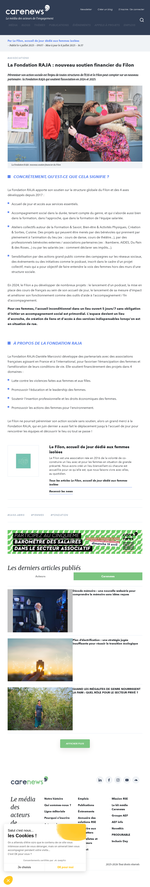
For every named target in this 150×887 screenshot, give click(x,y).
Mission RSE (120, 798)
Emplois (129, 25)
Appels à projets (107, 25)
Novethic (118, 828)
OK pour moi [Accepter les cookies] (65, 867)
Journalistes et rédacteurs (87, 840)
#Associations (18, 58)
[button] (8, 880)
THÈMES (39, 25)
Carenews (108, 576)
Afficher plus (75, 743)
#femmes (37, 515)
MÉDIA (13, 25)
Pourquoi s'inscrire (57, 817)
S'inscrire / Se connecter (131, 9)
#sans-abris (16, 515)
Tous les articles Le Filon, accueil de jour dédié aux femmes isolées (88, 482)
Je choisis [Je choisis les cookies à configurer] (24, 867)
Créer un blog (105, 9)
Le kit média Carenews (120, 807)
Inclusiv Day (120, 841)
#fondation (59, 515)
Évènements (82, 25)
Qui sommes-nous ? (57, 805)
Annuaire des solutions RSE (87, 820)
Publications (59, 25)
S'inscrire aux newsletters (87, 830)
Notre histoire (53, 798)
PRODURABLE (121, 834)
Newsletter (86, 9)
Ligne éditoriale (54, 811)
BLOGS (25, 25)
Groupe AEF (120, 815)
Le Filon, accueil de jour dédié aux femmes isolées (46, 40)
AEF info (117, 822)
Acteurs (40, 576)
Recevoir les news (61, 491)
